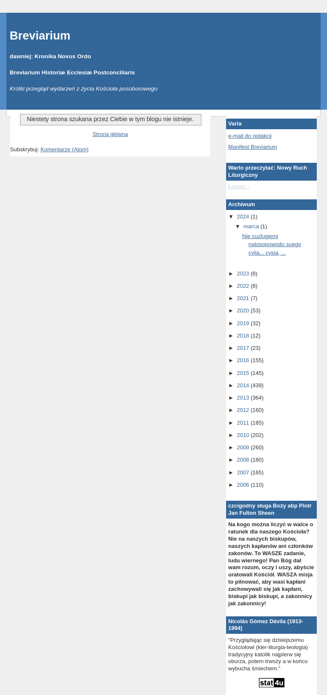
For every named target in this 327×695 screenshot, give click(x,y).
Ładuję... (239, 186)
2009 (244, 447)
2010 (244, 435)
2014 (244, 385)
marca (252, 226)
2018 (244, 335)
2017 (244, 348)
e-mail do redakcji (250, 136)
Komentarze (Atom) (64, 149)
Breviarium (40, 35)
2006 (244, 485)
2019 (244, 323)
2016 (244, 360)
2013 (244, 397)
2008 (244, 460)
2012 (244, 410)
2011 (244, 423)
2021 (244, 298)
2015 (244, 373)
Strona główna (110, 134)
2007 (244, 472)
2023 (244, 273)
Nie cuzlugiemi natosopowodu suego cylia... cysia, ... (271, 244)
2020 (244, 310)
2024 (244, 216)
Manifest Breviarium (252, 147)
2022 (244, 286)
